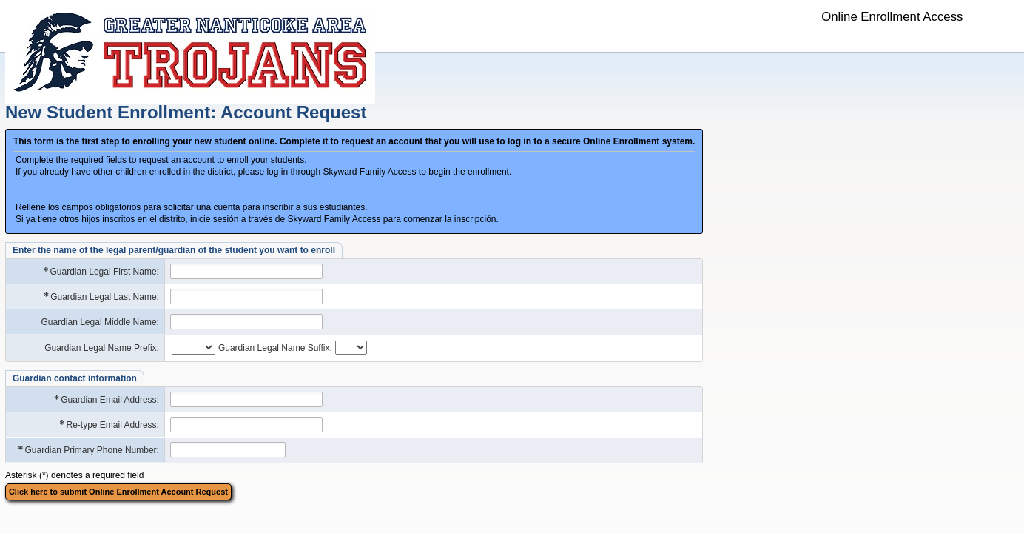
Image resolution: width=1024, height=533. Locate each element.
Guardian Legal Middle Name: (100, 322)
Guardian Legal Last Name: (100, 296)
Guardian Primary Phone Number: (87, 450)
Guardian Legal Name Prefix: (101, 347)
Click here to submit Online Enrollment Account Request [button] (118, 491)
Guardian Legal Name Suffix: (275, 347)
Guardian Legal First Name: (100, 271)
